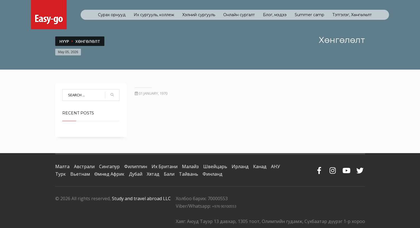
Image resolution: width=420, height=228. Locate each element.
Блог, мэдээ (275, 14)
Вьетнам (80, 174)
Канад (260, 166)
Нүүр (64, 41)
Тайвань (188, 174)
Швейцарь (215, 166)
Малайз (190, 166)
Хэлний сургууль (198, 14)
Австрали (84, 166)
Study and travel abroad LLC (141, 198)
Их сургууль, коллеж (154, 14)
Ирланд (240, 166)
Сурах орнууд (112, 14)
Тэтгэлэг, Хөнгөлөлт (352, 14)
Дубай (135, 174)
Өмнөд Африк (109, 174)
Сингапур (109, 166)
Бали (169, 174)
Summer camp (309, 14)
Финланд (212, 174)
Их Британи (164, 166)
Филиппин (135, 166)
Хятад (153, 174)
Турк (60, 174)
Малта (62, 166)
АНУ (275, 166)
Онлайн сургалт (239, 14)
